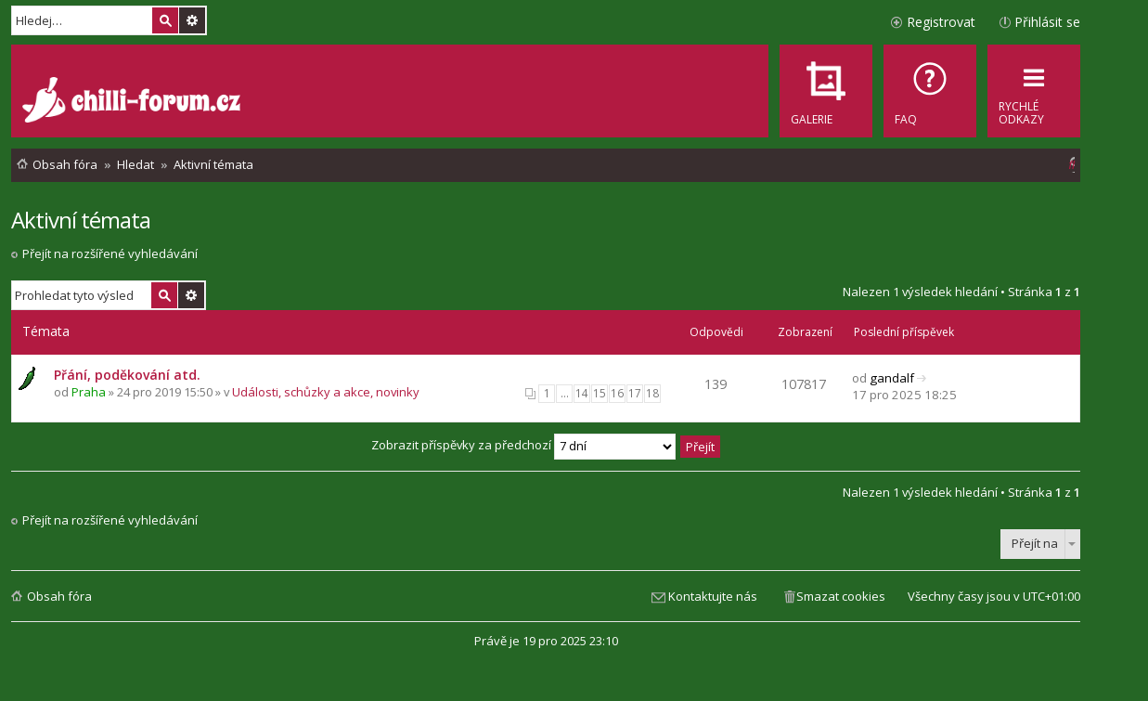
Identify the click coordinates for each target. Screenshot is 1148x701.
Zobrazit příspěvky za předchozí (523, 444)
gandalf (892, 378)
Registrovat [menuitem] (941, 22)
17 (634, 393)
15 (599, 393)
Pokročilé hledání (192, 20)
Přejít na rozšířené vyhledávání (110, 253)
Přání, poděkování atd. (127, 374)
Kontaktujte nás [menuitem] (712, 596)
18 (652, 393)
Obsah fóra (59, 596)
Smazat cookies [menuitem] (840, 596)
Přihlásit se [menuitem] (1047, 22)
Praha (88, 391)
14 (581, 393)
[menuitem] (930, 91)
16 (617, 393)
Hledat (165, 20)
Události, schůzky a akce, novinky (325, 391)
